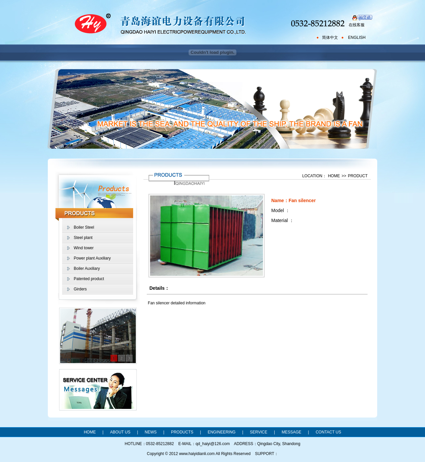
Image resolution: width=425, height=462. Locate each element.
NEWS (151, 432)
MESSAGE (291, 432)
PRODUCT (358, 176)
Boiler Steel (84, 227)
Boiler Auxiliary (87, 268)
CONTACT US (328, 432)
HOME (334, 176)
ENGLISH (357, 37)
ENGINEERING (221, 432)
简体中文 (330, 37)
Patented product (89, 278)
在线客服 (357, 25)
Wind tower (84, 248)
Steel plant (83, 237)
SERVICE (258, 432)
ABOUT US (120, 432)
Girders (80, 289)
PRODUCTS (182, 432)
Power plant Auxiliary (92, 258)
